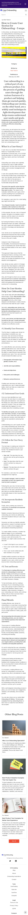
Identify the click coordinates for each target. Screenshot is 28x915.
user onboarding (19, 294)
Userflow (14, 892)
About (14, 873)
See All (14, 841)
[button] (26, 10)
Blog (14, 870)
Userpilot (14, 895)
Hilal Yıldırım (14, 70)
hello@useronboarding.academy (15, 858)
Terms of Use (14, 902)
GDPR (14, 908)
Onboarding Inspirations (14, 876)
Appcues (14, 889)
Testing (8, 574)
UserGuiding (14, 886)
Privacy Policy (14, 905)
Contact (14, 879)
